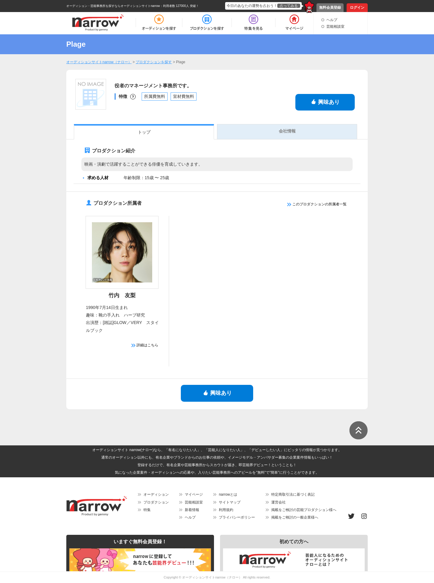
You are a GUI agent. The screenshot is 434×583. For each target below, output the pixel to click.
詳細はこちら (144, 345)
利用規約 (226, 510)
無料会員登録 (330, 7)
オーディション (156, 494)
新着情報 (192, 510)
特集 (147, 510)
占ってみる (289, 6)
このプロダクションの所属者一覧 (317, 204)
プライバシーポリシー (237, 517)
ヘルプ (331, 20)
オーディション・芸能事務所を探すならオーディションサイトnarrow (113, 6)
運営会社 (278, 502)
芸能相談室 (335, 26)
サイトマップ (230, 502)
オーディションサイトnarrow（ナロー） (212, 577)
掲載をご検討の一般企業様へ (294, 517)
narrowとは (228, 494)
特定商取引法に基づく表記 (293, 494)
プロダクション (156, 502)
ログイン (357, 7)
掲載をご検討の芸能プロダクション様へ (303, 510)
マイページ (194, 494)
